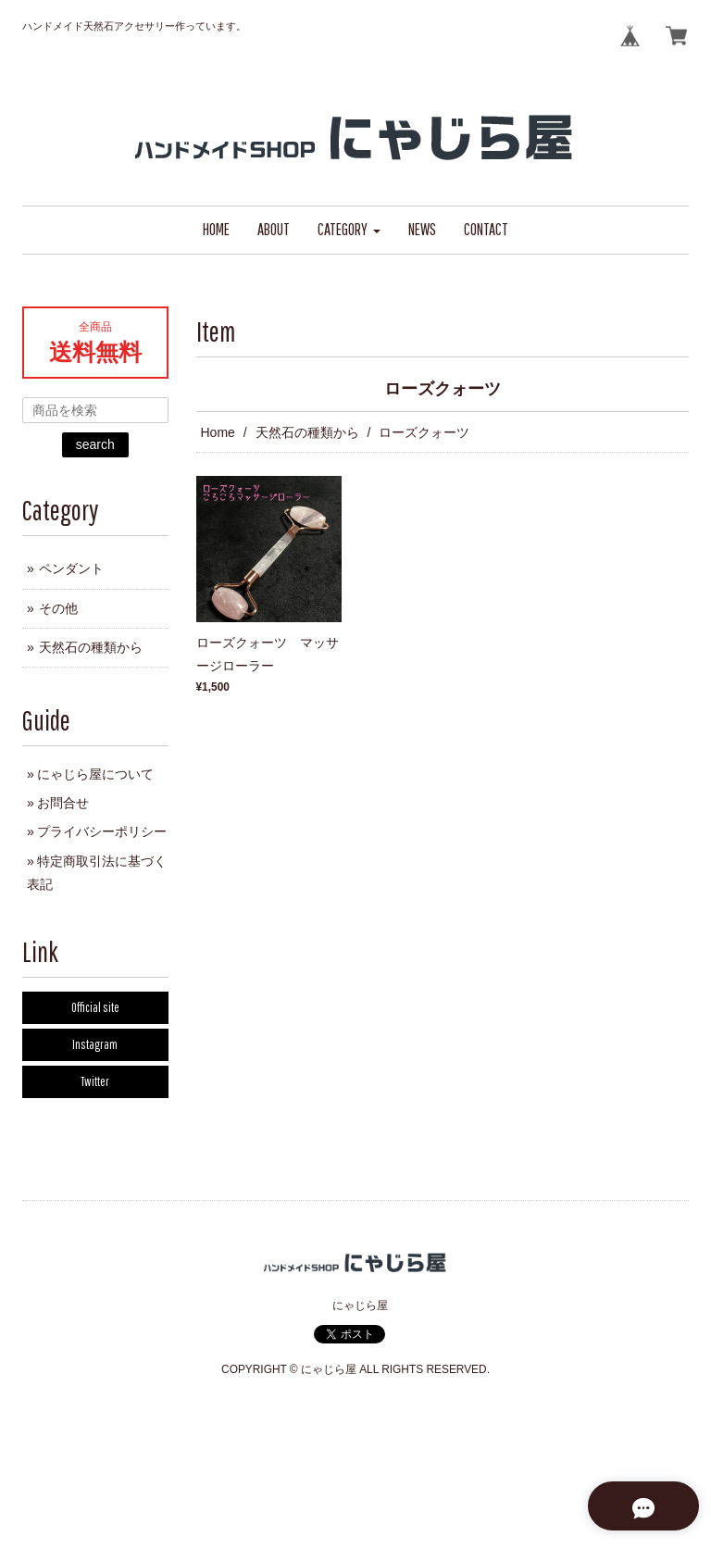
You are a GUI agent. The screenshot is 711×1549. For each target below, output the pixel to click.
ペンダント (71, 568)
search (95, 444)
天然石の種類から (307, 432)
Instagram (95, 1044)
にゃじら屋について (95, 774)
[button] (349, 230)
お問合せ (63, 802)
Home (218, 432)
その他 (58, 608)
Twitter (95, 1081)
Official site (95, 1007)
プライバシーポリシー (102, 831)
